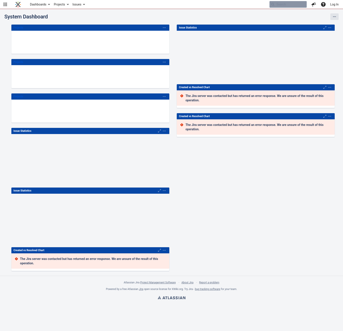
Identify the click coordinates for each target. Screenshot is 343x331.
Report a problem (209, 282)
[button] (5, 4)
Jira (141, 289)
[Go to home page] (18, 4)
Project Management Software (158, 282)
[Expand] (164, 27)
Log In (334, 4)
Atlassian (171, 298)
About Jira (187, 282)
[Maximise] (159, 131)
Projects (59, 4)
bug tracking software (207, 289)
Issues (76, 4)
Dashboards (38, 4)
